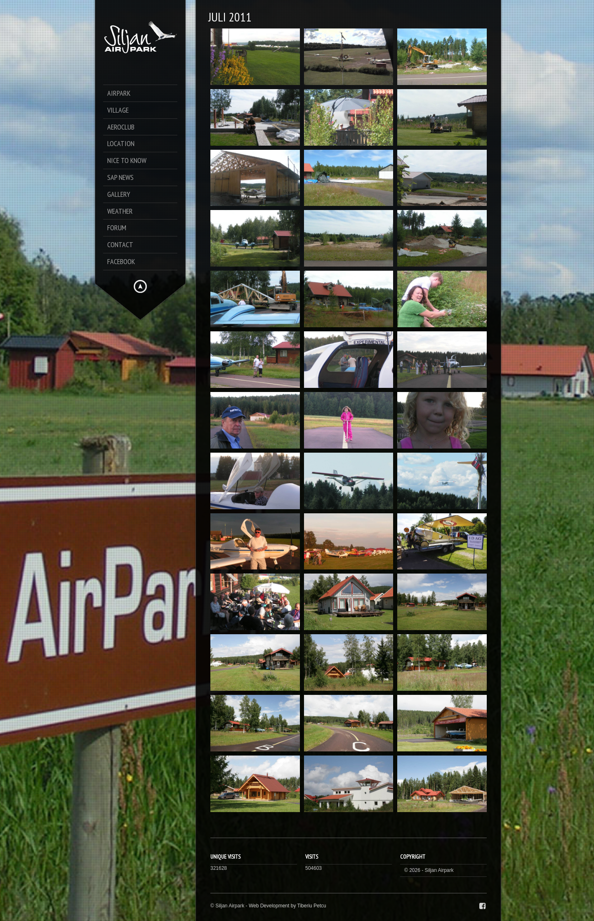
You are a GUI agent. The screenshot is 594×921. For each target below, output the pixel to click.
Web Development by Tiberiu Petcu (287, 906)
